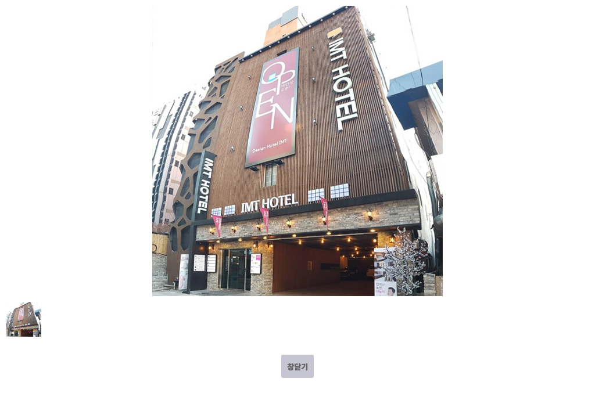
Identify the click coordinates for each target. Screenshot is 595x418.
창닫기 (297, 366)
